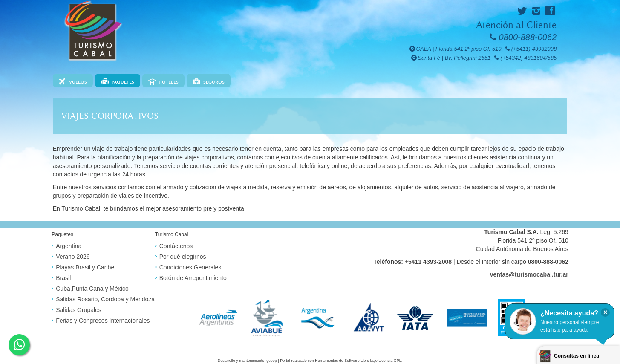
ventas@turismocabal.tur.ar (529, 274)
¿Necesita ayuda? (569, 313)
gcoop (271, 360)
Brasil (63, 277)
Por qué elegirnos (182, 256)
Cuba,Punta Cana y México (92, 288)
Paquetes (123, 82)
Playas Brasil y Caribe (85, 267)
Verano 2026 (72, 256)
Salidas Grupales (78, 309)
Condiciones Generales (190, 267)
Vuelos (78, 82)
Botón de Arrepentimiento (193, 277)
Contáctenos (176, 246)
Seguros (214, 82)
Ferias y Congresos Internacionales (103, 320)
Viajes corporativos (110, 115)
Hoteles (169, 82)
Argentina (68, 246)
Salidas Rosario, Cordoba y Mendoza (105, 299)
